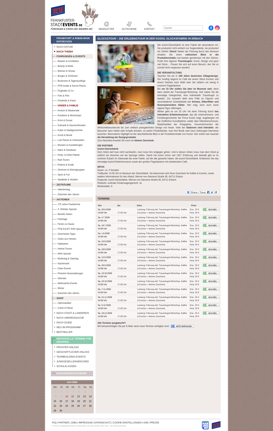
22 (55, 406)
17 (66, 401)
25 (72, 406)
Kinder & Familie (65, 105)
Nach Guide (62, 322)
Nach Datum (62, 46)
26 (78, 406)
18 (72, 401)
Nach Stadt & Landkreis (70, 312)
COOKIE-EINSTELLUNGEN (127, 422)
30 (61, 410)
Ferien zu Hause (63, 223)
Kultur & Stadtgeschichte (67, 130)
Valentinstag (61, 189)
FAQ (54, 422)
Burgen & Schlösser (65, 75)
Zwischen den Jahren (65, 194)
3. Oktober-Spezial (64, 209)
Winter (58, 288)
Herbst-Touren (62, 248)
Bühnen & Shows (63, 70)
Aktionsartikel (61, 302)
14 (90, 396)
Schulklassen (64, 366)
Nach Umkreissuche (68, 317)
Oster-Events (61, 268)
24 (66, 406)
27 (84, 406)
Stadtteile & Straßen (65, 179)
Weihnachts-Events (64, 283)
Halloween (60, 243)
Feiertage (59, 218)
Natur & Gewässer (64, 149)
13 (84, 396)
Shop (58, 298)
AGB (145, 422)
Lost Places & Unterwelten (68, 139)
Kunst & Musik (62, 135)
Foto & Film (60, 95)
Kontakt (149, 24)
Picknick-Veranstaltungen (67, 273)
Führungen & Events (68, 56)
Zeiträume (61, 184)
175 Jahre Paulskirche (66, 204)
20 (84, 401)
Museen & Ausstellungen (67, 144)
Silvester (59, 278)
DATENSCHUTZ (102, 422)
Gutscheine (129, 24)
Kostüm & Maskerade (65, 110)
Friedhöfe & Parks (64, 100)
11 (72, 396)
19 (78, 401)
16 (61, 401)
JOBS (74, 422)
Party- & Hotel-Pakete (66, 154)
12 (78, 396)
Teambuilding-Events (69, 356)
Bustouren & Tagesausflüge (69, 80)
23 (61, 406)
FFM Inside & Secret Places (69, 85)
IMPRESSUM (86, 422)
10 (66, 396)
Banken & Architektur (65, 60)
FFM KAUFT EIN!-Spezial (68, 228)
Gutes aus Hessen (64, 238)
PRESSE (154, 422)
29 (55, 410)
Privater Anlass (65, 347)
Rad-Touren (61, 159)
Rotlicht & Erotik (63, 164)
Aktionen (60, 199)
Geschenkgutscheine (69, 374)
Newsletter (106, 24)
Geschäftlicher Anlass (70, 351)
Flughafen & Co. (63, 90)
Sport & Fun (61, 174)
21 (90, 401)
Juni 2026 (72, 382)
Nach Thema (62, 51)
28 (90, 406)
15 (55, 401)
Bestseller (62, 331)
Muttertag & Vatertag (65, 258)
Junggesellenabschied (70, 361)
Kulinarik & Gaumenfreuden (69, 125)
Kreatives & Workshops (66, 115)
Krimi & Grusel (62, 120)
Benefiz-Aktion (62, 214)
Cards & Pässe (62, 307)
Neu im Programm (66, 327)
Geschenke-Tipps (63, 233)
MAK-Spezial (61, 253)
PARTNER (63, 422)
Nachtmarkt (60, 263)
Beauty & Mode (62, 65)
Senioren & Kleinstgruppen (68, 169)
